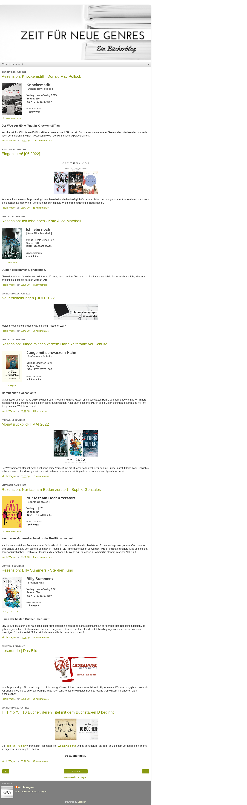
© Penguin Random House (12, 118)
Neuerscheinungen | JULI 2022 (28, 298)
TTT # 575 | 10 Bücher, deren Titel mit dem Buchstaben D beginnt (58, 712)
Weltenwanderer (67, 745)
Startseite (76, 771)
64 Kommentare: (40, 699)
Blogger (82, 802)
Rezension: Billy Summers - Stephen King (37, 570)
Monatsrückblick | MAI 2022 (25, 424)
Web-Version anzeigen (75, 777)
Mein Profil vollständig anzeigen (31, 791)
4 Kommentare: (40, 285)
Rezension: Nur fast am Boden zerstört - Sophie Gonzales (51, 489)
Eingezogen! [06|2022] (21, 154)
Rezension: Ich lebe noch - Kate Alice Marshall (41, 221)
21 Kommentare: (40, 207)
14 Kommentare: (40, 331)
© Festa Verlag (12, 262)
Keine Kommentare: (42, 140)
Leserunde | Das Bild (19, 650)
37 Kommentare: (40, 761)
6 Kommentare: (40, 411)
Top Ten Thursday (16, 745)
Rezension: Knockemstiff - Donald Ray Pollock (41, 76)
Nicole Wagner (26, 787)
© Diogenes (12, 386)
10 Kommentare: (40, 476)
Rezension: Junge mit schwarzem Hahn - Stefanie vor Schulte (54, 344)
